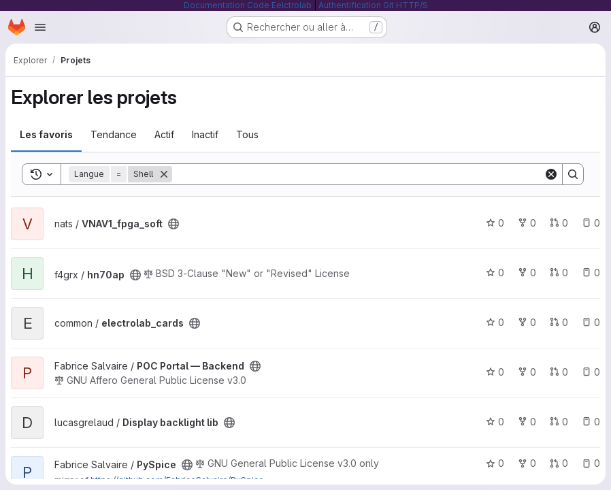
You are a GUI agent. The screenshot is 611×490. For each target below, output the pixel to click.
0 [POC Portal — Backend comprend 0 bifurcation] (527, 372)
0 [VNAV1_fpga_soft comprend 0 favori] (495, 223)
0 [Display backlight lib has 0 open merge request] (559, 421)
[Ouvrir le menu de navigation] (40, 27)
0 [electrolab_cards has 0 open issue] (591, 322)
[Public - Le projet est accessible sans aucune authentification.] (173, 223)
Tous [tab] (247, 134)
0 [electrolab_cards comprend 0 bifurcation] (527, 322)
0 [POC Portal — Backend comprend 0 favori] (495, 372)
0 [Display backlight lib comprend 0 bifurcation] (527, 421)
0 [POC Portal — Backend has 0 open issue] (591, 372)
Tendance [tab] (113, 134)
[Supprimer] (164, 174)
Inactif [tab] (205, 134)
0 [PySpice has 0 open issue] (591, 463)
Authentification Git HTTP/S (373, 5)
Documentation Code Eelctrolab (248, 5)
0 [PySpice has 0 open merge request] (559, 463)
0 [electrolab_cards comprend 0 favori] (495, 322)
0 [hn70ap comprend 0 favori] (495, 272)
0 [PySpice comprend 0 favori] (495, 463)
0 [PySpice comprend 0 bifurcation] (527, 463)
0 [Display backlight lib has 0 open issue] (591, 421)
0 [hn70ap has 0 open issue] (591, 272)
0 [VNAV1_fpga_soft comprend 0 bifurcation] (527, 223)
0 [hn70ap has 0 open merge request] (559, 272)
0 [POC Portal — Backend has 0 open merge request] (559, 372)
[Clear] (551, 174)
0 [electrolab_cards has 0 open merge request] (559, 322)
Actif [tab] (164, 134)
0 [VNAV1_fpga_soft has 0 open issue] (591, 223)
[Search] (358, 174)
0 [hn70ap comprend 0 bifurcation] (527, 272)
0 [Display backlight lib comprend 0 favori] (495, 421)
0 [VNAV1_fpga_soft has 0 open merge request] (559, 223)
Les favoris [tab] (46, 134)
